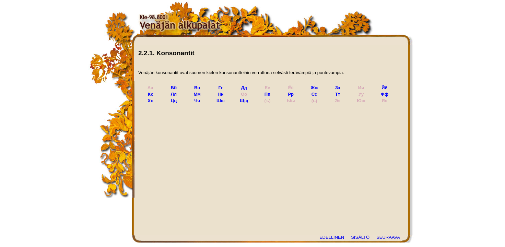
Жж (314, 87)
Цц (174, 100)
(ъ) (267, 100)
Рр (291, 94)
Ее (267, 87)
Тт (337, 94)
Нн (220, 94)
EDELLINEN (331, 237)
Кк (150, 94)
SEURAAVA (388, 237)
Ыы (291, 100)
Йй (384, 87)
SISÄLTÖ (360, 237)
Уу (361, 94)
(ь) (314, 100)
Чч (197, 100)
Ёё (291, 87)
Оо (244, 94)
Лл (174, 94)
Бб (174, 87)
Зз (337, 87)
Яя (384, 100)
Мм (196, 94)
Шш (220, 100)
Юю (361, 100)
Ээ (337, 100)
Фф (384, 94)
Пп (267, 94)
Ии (361, 87)
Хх (150, 100)
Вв (197, 87)
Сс (314, 94)
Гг (221, 87)
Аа (150, 87)
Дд (244, 87)
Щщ (244, 100)
